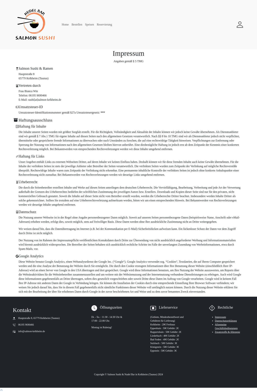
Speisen (89, 24)
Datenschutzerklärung (226, 320)
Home (65, 24)
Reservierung (104, 24)
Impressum (220, 317)
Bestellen (77, 24)
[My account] (240, 24)
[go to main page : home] (35, 24)
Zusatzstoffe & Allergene (227, 332)
